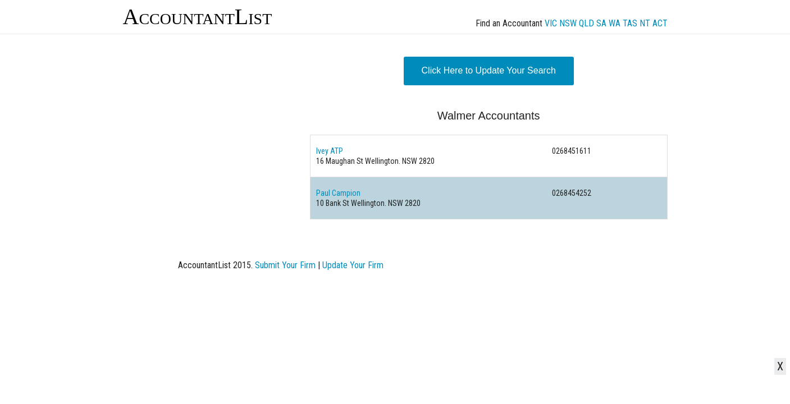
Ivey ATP (329, 150)
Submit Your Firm (285, 265)
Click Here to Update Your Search (489, 70)
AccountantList (197, 16)
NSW (568, 23)
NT (645, 23)
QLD (586, 23)
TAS (630, 23)
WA (614, 23)
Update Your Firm (352, 265)
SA (601, 23)
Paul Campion (338, 193)
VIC (551, 23)
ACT (660, 23)
